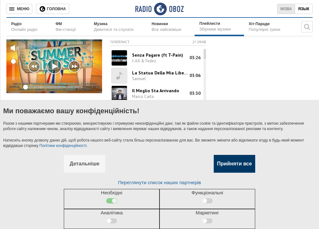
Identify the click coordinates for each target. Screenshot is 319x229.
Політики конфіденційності (63, 145)
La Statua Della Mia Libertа (160, 73)
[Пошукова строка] (307, 26)
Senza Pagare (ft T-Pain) (157, 55)
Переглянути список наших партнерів (159, 182)
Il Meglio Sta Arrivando (155, 91)
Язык (303, 9)
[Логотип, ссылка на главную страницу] (159, 9)
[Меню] (19, 9)
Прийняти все (234, 163)
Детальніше (84, 163)
